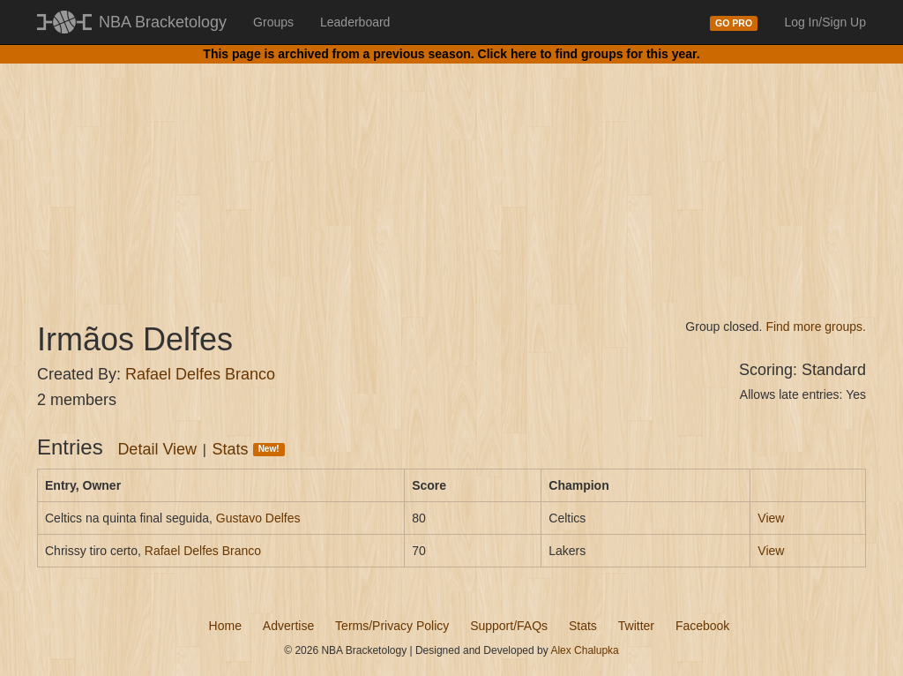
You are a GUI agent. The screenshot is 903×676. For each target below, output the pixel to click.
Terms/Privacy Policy (392, 626)
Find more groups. (815, 326)
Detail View (157, 449)
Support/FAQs (509, 626)
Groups (273, 22)
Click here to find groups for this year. (589, 54)
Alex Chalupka (584, 650)
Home (225, 626)
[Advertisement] (451, 176)
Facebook (702, 626)
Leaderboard (355, 22)
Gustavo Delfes (258, 518)
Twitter (636, 626)
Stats (249, 449)
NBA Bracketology (163, 22)
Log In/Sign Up (825, 22)
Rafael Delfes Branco (200, 374)
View (770, 518)
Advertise (288, 626)
